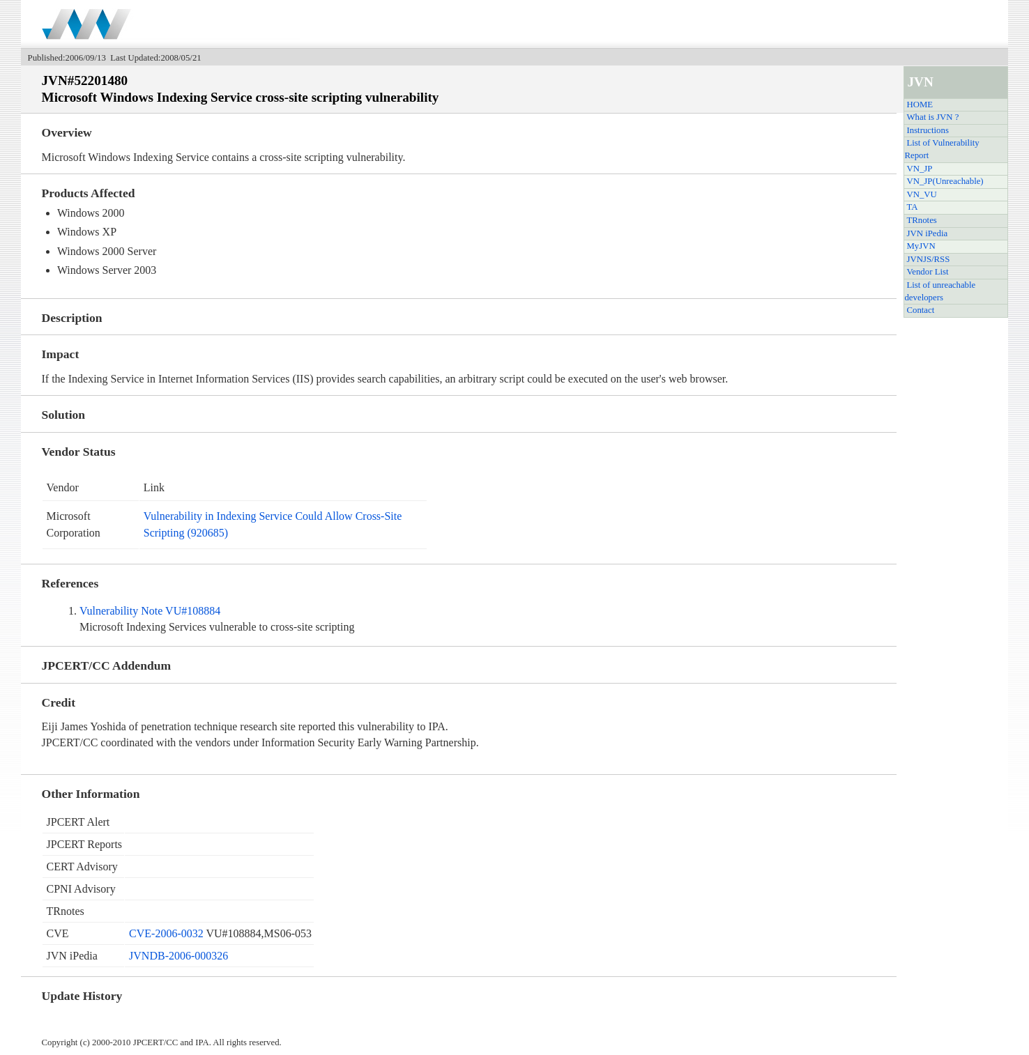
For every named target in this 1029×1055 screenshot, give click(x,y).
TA (911, 207)
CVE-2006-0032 (166, 933)
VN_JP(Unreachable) (944, 181)
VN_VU (921, 194)
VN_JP (919, 169)
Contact (920, 310)
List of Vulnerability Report (941, 149)
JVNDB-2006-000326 (178, 956)
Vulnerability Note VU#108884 (149, 611)
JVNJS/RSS (928, 259)
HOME (919, 104)
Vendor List (927, 272)
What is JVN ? (932, 117)
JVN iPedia (926, 233)
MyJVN (920, 246)
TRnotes (921, 220)
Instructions (927, 130)
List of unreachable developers (939, 291)
